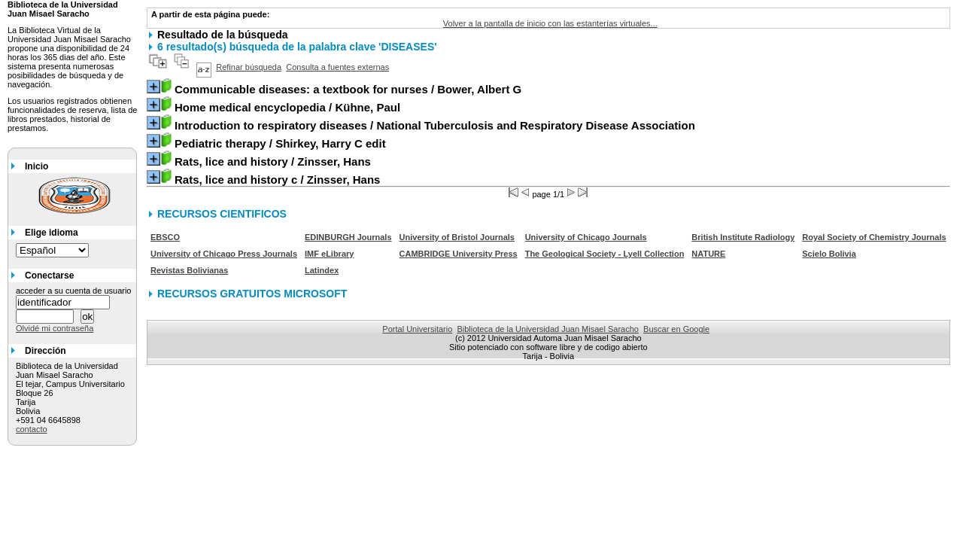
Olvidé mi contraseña (54, 328)
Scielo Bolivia (829, 253)
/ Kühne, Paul (287, 107)
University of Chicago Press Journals (223, 253)
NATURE (708, 253)
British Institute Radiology (742, 237)
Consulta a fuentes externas (337, 67)
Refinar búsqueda (248, 67)
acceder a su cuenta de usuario (74, 290)
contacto (31, 429)
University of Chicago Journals (586, 237)
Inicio (36, 166)
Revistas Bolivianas (189, 270)
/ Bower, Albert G (348, 89)
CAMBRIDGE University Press (458, 253)
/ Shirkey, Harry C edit (280, 143)
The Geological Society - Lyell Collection (605, 253)
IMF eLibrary (329, 253)
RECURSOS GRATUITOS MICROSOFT (252, 294)
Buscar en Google (676, 328)
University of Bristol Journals (457, 237)
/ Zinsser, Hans (273, 161)
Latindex (322, 270)
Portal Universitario (417, 328)
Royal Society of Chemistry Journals (874, 237)
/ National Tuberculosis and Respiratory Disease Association (435, 125)
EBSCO (165, 237)
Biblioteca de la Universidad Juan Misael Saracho (548, 328)
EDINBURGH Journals (348, 237)
